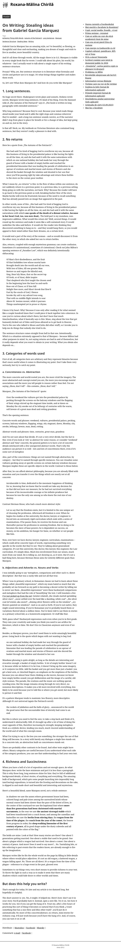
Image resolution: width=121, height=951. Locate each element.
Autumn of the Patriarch (33, 38)
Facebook (30, 927)
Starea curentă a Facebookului (99, 24)
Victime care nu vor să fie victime (101, 84)
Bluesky (40, 927)
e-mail (17, 933)
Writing (31, 41)
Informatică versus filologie (98, 81)
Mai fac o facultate (94, 107)
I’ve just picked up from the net (17, 596)
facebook (26, 933)
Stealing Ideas (22, 41)
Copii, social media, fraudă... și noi (101, 30)
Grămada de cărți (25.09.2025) (99, 104)
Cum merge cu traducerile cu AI (100, 48)
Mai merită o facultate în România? (101, 27)
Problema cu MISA (94, 72)
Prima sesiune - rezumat (96, 33)
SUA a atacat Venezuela (96, 57)
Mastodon (19, 927)
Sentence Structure (9, 41)
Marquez (58, 38)
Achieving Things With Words (12, 38)
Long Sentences (48, 38)
